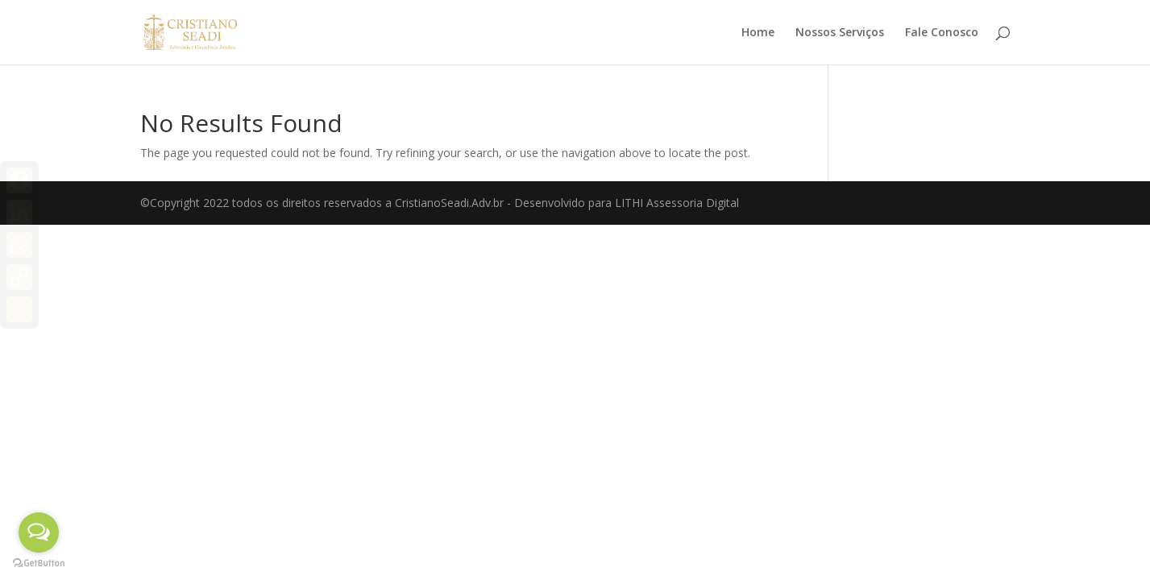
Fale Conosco (941, 33)
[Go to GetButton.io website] (38, 563)
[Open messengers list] (39, 532)
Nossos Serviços (839, 33)
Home (757, 33)
